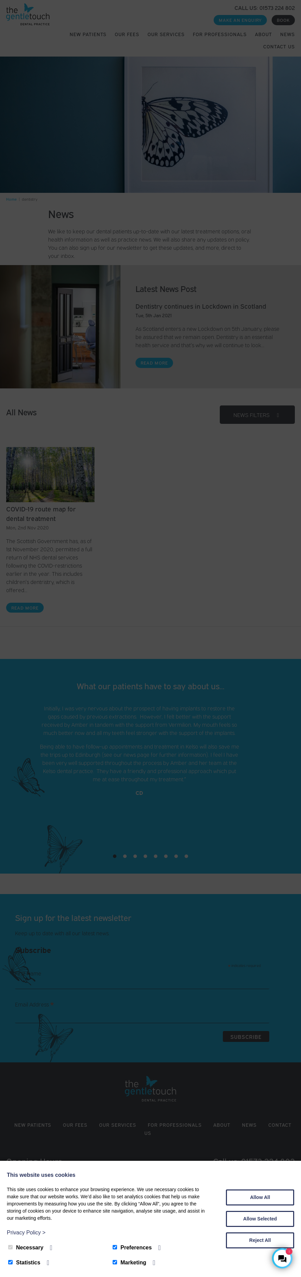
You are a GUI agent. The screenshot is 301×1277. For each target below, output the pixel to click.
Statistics (24, 1262)
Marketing (129, 1262)
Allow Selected (260, 1218)
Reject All (260, 1240)
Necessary (25, 1247)
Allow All (260, 1197)
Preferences (132, 1247)
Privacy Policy (26, 1232)
